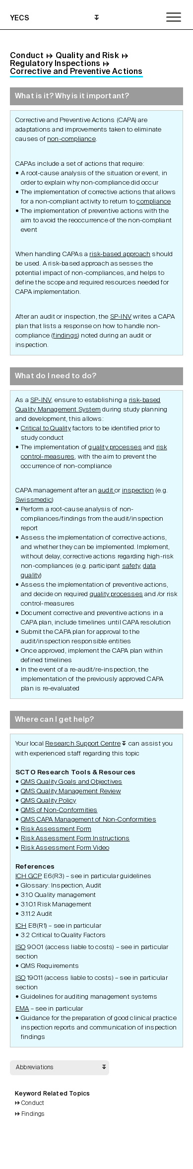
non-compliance (71, 139)
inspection (138, 490)
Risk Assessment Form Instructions (75, 838)
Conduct (32, 1103)
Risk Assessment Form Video (65, 848)
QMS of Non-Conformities (59, 810)
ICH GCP (28, 876)
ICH (21, 926)
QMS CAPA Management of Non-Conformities (88, 820)
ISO (20, 947)
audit (106, 490)
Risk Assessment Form (56, 829)
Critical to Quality (46, 428)
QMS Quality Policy (48, 801)
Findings (33, 1114)
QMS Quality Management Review (71, 791)
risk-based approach (119, 254)
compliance (153, 202)
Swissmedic (33, 500)
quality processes (114, 447)
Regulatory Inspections (55, 64)
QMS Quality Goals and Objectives (71, 782)
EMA (22, 1009)
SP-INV (120, 317)
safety (131, 566)
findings (65, 336)
